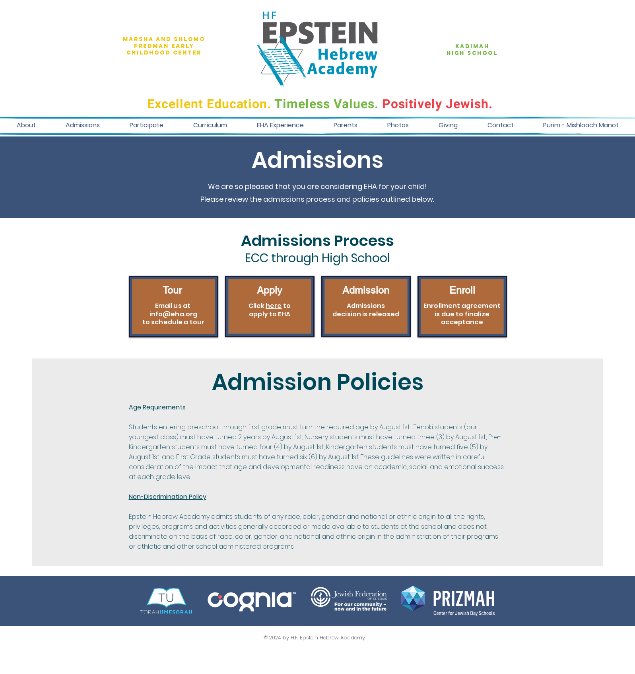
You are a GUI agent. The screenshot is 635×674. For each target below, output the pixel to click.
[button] (26, 125)
